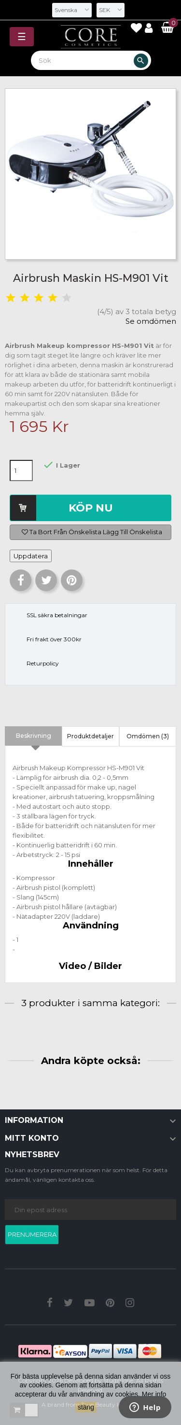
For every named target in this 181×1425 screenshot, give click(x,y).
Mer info (154, 1394)
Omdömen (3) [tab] (147, 736)
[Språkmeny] (72, 10)
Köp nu (91, 507)
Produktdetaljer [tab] (90, 736)
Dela (20, 580)
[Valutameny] (111, 10)
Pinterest (72, 580)
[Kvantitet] (21, 470)
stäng (86, 1407)
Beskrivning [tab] (33, 735)
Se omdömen (150, 321)
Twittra (46, 580)
